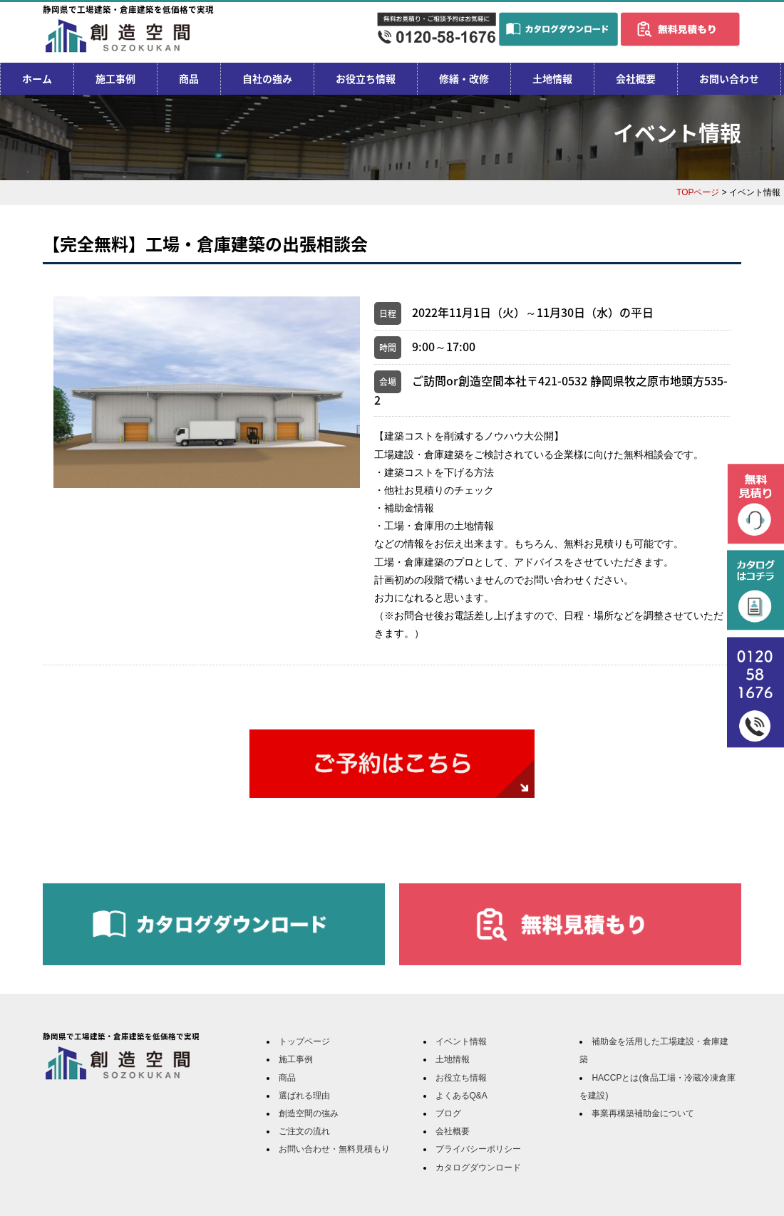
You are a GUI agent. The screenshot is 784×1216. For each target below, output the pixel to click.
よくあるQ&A (461, 1096)
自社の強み (267, 78)
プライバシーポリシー (478, 1149)
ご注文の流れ (304, 1131)
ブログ (448, 1113)
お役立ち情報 (366, 78)
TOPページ (697, 192)
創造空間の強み (309, 1113)
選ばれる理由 (304, 1096)
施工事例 (115, 78)
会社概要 (636, 78)
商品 (189, 78)
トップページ (304, 1041)
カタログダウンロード (478, 1168)
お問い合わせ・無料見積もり (334, 1149)
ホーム (37, 78)
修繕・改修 (464, 78)
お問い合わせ (729, 78)
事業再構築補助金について (643, 1113)
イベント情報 (461, 1041)
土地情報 (552, 78)
